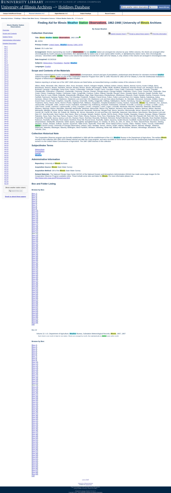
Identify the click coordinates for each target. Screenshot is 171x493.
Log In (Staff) (85, 479)
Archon (84, 491)
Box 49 (6, 143)
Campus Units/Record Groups (12, 13)
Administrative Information (12, 40)
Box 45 (6, 135)
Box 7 (6, 58)
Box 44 (6, 133)
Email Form (89, 484)
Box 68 (6, 181)
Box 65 (6, 175)
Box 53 (6, 151)
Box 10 (6, 64)
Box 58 (6, 161)
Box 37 (6, 119)
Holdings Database (74, 7)
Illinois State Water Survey (31, 18)
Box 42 (6, 129)
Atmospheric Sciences (48, 18)
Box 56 (6, 157)
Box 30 (6, 105)
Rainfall (66, 63)
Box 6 (6, 56)
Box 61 (6, 167)
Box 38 (6, 121)
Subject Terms (7, 37)
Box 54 (6, 153)
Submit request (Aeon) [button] (117, 34)
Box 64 (6, 173)
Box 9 (6, 62)
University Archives (7, 18)
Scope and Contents (10, 33)
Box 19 (6, 83)
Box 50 (6, 145)
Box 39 (6, 123)
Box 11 (6, 66)
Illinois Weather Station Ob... (65, 18)
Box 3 (6, 50)
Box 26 (6, 97)
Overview (6, 30)
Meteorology (47, 63)
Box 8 (6, 60)
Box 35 (6, 115)
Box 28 (6, 101)
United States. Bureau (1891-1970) (66, 45)
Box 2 (6, 48)
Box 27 (6, 99)
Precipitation (58, 63)
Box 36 (6, 117)
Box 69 (6, 183)
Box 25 (6, 95)
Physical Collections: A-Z (36, 13)
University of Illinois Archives (26, 7)
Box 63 (6, 171)
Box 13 (6, 70)
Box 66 (6, 177)
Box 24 (6, 93)
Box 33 (6, 111)
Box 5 (6, 54)
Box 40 (6, 125)
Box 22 (6, 89)
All (33, 324)
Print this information (158, 34)
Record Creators (110, 13)
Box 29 (6, 103)
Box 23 (6, 91)
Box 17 (6, 79)
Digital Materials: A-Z (61, 13)
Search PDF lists (164, 7)
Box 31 (6, 107)
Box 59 (6, 163)
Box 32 (6, 109)
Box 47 (6, 139)
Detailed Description (10, 43)
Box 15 (6, 75)
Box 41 (6, 127)
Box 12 (6, 68)
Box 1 (6, 46)
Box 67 (6, 179)
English (48, 66)
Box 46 (6, 137)
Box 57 (6, 159)
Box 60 (6, 165)
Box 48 (6, 141)
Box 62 (6, 169)
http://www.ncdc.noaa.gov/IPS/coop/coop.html (52, 178)
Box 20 (6, 85)
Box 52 (6, 149)
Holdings (18, 18)
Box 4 (6, 52)
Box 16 (6, 77)
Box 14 (6, 73)
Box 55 (6, 155)
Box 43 (6, 131)
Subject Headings (85, 13)
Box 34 (6, 113)
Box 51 (6, 147)
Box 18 (6, 81)
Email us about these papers (15, 196)
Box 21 (6, 87)
